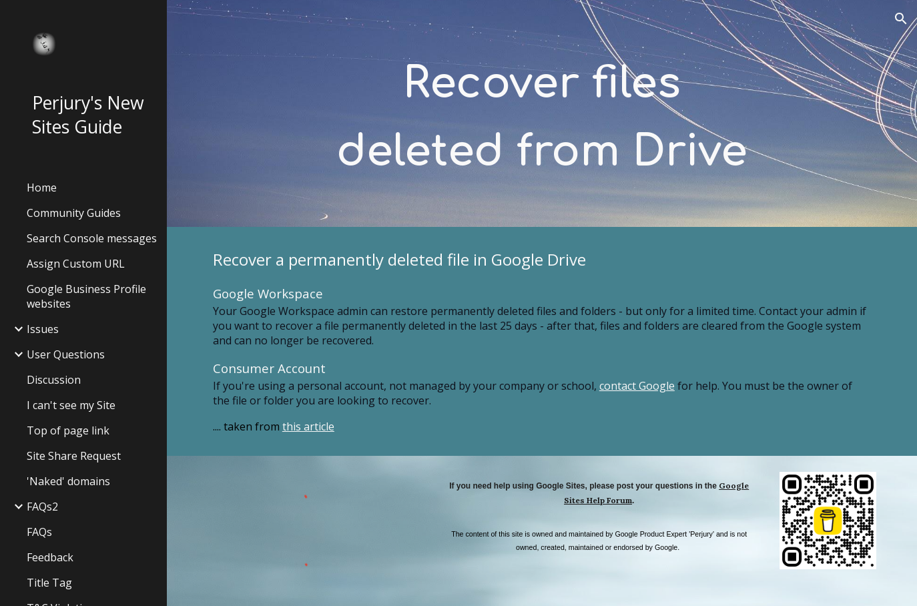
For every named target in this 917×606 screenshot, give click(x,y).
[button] (901, 19)
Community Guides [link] (74, 213)
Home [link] (42, 187)
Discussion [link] (54, 379)
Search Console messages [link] (92, 238)
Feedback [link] (50, 557)
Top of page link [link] (68, 430)
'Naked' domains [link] (68, 481)
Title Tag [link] (49, 582)
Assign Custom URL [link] (76, 263)
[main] (542, 114)
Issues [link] (43, 329)
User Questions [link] (66, 354)
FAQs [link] (39, 532)
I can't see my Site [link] (71, 405)
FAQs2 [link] (42, 506)
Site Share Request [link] (74, 455)
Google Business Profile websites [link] (86, 296)
